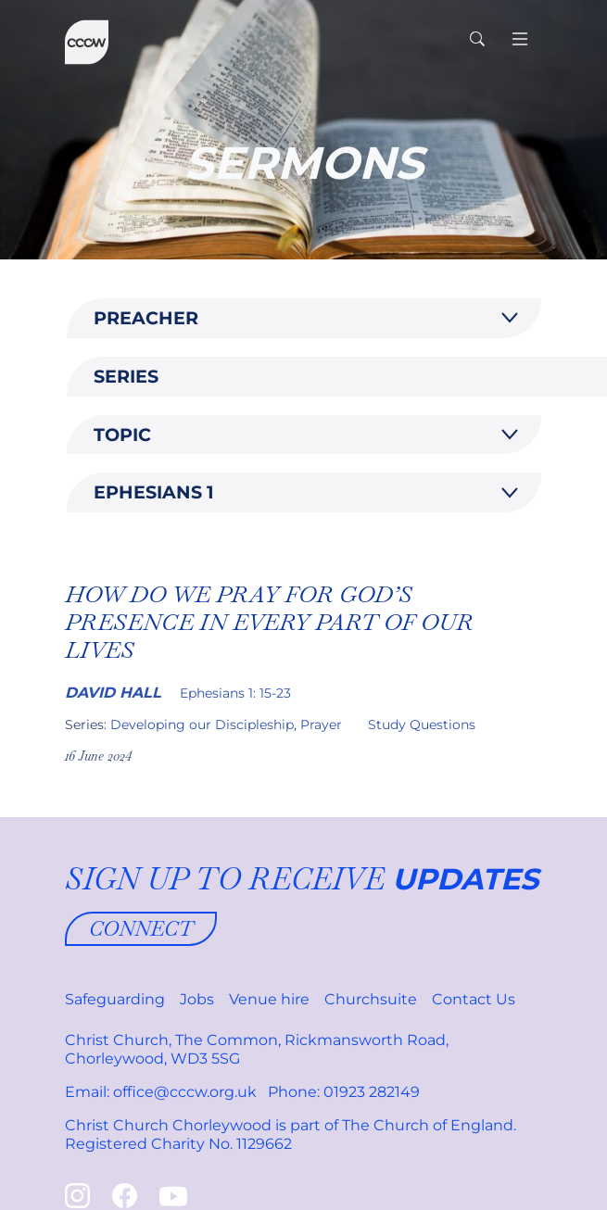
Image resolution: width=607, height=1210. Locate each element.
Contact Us (473, 999)
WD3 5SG (205, 1058)
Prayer (321, 724)
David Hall (113, 692)
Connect (141, 928)
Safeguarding (115, 999)
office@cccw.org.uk (185, 1092)
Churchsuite (370, 999)
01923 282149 (371, 1092)
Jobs (197, 999)
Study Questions (421, 724)
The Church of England (427, 1125)
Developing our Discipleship (202, 724)
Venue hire (269, 999)
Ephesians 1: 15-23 (235, 693)
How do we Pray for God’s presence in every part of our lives (269, 621)
